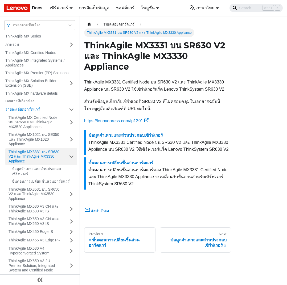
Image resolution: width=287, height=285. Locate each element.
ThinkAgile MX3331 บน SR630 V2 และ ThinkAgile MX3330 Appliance (34, 156)
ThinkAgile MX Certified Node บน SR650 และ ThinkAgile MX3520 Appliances (33, 122)
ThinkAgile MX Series (23, 36)
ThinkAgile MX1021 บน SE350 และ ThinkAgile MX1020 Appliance (34, 139)
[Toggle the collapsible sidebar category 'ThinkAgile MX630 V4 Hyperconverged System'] (71, 251)
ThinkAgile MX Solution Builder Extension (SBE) (30, 83)
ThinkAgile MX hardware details (31, 93)
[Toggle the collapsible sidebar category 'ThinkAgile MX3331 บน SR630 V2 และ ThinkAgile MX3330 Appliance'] (71, 156)
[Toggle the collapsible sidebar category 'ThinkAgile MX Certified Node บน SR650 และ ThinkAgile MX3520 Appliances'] (71, 122)
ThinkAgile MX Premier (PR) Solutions (36, 73)
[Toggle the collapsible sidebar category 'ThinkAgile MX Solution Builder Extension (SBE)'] (71, 83)
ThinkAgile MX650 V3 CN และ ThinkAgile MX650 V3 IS (34, 221)
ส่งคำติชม (96, 210)
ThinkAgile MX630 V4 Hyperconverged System (29, 250)
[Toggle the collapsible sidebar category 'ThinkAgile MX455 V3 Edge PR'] (71, 240)
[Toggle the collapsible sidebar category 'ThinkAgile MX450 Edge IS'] (71, 232)
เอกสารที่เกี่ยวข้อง (19, 101)
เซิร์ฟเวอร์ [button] (59, 8)
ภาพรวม (12, 44)
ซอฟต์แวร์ (125, 8)
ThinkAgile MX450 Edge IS (31, 231)
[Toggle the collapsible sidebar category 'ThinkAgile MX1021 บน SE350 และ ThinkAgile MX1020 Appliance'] (71, 139)
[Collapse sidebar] (40, 279)
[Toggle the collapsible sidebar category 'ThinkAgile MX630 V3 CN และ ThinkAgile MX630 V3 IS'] (71, 209)
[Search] (256, 8)
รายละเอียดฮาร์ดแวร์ (22, 109)
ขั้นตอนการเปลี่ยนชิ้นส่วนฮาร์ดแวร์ (41, 181)
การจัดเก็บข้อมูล (94, 8)
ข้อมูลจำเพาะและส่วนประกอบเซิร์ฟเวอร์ (36, 171)
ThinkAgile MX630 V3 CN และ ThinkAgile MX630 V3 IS (34, 208)
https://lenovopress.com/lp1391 (116, 121)
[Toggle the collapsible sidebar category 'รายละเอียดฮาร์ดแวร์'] (71, 109)
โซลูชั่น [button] (148, 8)
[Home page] (89, 24)
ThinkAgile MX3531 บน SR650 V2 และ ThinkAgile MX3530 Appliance (34, 194)
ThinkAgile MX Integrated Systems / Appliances (35, 62)
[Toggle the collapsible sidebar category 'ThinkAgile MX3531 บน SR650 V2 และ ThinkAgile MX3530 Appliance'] (71, 194)
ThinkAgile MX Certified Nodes (30, 53)
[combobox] (13, 25)
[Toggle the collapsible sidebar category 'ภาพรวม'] (71, 44)
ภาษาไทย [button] (202, 8)
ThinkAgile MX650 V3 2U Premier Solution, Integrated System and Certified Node (32, 265)
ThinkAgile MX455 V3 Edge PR (34, 240)
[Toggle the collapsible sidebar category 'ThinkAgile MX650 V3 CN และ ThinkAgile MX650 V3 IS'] (71, 221)
